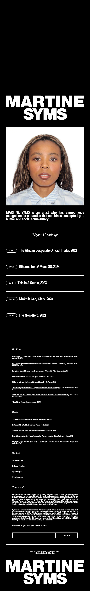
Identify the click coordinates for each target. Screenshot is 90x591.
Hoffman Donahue (18, 466)
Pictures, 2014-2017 (18, 425)
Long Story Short (17, 371)
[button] (45, 248)
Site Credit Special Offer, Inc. (45, 553)
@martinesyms (17, 477)
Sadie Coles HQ (17, 460)
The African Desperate (20, 402)
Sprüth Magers (17, 472)
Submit (66, 535)
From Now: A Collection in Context (24, 357)
